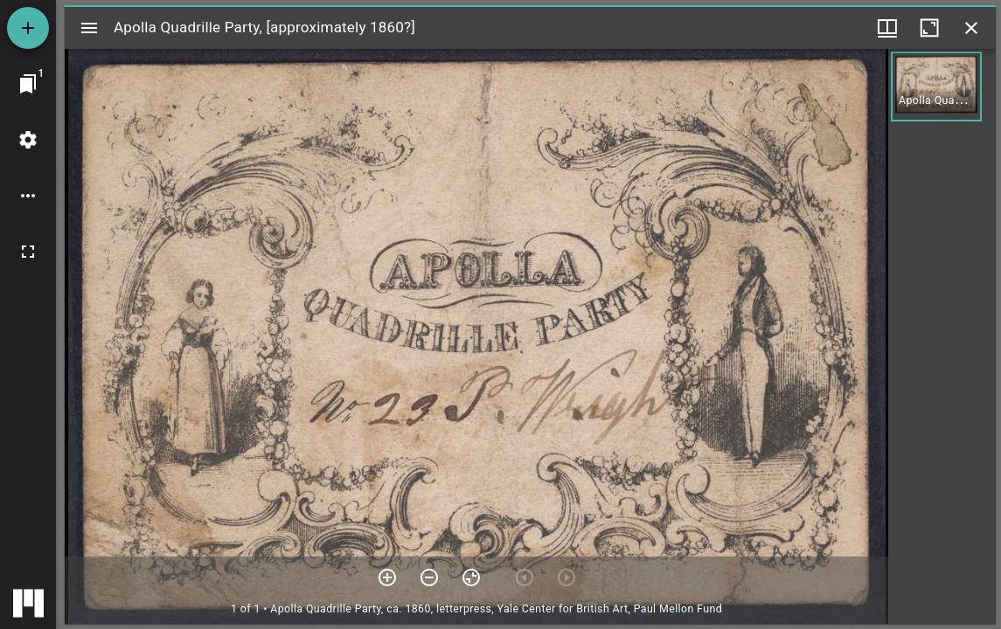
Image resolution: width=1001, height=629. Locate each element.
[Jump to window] (28, 84)
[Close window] (971, 28)
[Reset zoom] (471, 577)
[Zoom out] (429, 577)
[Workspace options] (28, 196)
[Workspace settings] (28, 140)
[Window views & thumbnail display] (887, 28)
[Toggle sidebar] (89, 28)
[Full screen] (28, 252)
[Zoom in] (387, 577)
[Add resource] (28, 28)
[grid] (942, 336)
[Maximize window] (929, 28)
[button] (936, 86)
